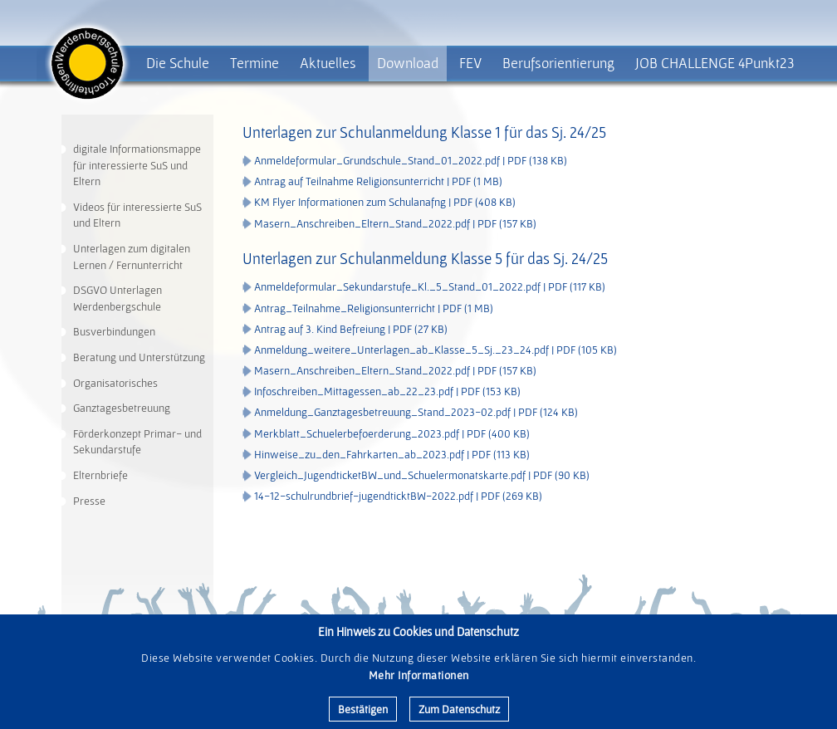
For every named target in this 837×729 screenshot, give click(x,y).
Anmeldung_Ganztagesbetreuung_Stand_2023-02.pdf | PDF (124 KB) (416, 411)
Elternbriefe (100, 475)
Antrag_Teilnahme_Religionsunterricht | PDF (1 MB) (373, 308)
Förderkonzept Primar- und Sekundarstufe (137, 442)
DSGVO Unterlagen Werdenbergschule (117, 298)
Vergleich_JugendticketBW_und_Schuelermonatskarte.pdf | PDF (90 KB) (422, 475)
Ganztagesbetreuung (121, 407)
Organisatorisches (115, 382)
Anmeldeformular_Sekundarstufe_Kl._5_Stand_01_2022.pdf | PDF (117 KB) (429, 286)
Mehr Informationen (419, 675)
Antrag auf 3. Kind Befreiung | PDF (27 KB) (351, 328)
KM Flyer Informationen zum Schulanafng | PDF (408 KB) (385, 201)
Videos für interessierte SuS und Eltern (137, 215)
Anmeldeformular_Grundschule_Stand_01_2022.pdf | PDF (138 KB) (410, 160)
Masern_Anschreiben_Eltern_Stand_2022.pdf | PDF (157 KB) (395, 223)
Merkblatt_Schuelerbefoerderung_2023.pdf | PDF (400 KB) (392, 433)
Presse (89, 500)
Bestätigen (363, 709)
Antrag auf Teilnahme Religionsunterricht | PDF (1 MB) (378, 181)
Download (407, 62)
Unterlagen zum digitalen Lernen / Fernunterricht (131, 257)
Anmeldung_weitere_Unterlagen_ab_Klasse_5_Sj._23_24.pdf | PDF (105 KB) (435, 349)
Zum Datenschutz (459, 709)
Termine (254, 62)
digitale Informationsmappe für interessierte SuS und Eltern (137, 165)
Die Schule (177, 62)
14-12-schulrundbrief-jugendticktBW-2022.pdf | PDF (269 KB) (398, 495)
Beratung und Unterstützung (139, 357)
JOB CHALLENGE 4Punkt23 (715, 62)
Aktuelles (328, 62)
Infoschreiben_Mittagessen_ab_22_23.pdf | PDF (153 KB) (387, 391)
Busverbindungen (114, 331)
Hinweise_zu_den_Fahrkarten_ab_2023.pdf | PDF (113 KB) (392, 454)
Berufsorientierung (558, 62)
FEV (470, 62)
